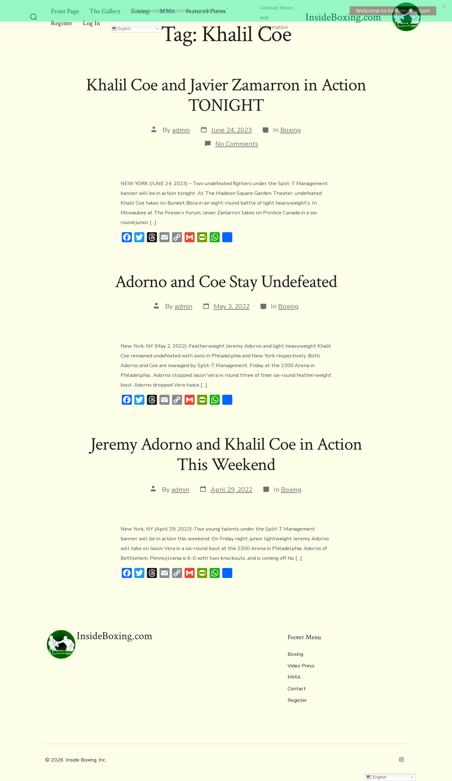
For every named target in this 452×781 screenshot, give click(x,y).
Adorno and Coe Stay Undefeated (226, 279)
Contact (297, 686)
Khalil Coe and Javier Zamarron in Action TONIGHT (226, 93)
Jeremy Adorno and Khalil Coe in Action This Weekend (226, 452)
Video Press (301, 663)
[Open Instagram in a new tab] (401, 757)
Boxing (290, 127)
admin (181, 127)
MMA (294, 674)
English (121, 26)
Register (297, 697)
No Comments (236, 141)
